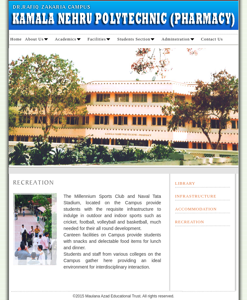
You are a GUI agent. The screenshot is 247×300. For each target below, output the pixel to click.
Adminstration (177, 39)
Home (16, 39)
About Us (36, 39)
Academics (68, 39)
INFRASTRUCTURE (196, 196)
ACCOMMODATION (196, 209)
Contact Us (212, 39)
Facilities (99, 39)
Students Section (135, 39)
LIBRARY (185, 183)
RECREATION (189, 221)
